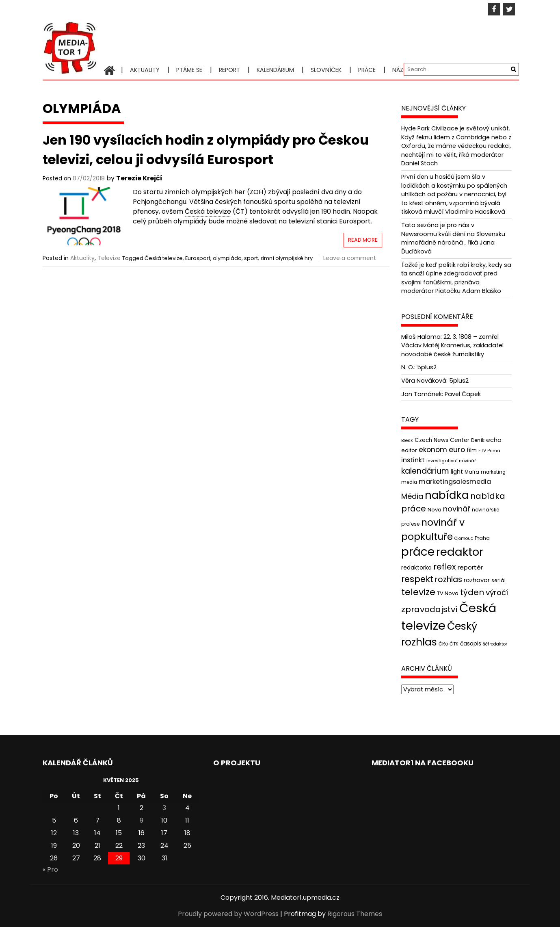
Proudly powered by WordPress (228, 913)
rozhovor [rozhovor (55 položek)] (477, 580)
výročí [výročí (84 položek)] (497, 592)
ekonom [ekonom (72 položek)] (433, 450)
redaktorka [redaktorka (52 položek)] (416, 567)
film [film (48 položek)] (472, 450)
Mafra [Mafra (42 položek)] (472, 471)
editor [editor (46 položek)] (409, 450)
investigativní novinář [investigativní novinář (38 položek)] (451, 460)
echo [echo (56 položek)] (494, 439)
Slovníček (326, 70)
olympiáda (227, 258)
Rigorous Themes (354, 913)
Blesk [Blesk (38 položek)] (407, 440)
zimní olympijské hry (286, 258)
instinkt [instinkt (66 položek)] (413, 460)
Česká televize (164, 258)
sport (251, 258)
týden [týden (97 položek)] (472, 592)
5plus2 (427, 367)
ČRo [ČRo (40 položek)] (443, 644)
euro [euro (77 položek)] (457, 449)
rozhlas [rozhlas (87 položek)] (448, 579)
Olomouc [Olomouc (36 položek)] (463, 538)
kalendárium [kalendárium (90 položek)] (425, 471)
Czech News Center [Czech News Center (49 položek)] (442, 440)
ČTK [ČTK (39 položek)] (454, 644)
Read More (363, 240)
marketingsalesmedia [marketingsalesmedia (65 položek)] (455, 481)
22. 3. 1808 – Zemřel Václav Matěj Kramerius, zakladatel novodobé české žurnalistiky (452, 345)
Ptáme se (189, 70)
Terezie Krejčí (139, 178)
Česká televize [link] (208, 211)
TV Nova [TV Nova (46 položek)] (447, 593)
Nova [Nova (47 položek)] (434, 509)
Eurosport (197, 258)
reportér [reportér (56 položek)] (470, 567)
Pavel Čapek (463, 394)
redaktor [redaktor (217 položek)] (459, 552)
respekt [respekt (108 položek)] (417, 579)
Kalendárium (275, 70)
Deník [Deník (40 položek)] (477, 440)
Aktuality (145, 70)
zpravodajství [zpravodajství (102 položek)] (429, 609)
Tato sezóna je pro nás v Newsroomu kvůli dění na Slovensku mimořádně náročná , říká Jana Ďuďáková (453, 238)
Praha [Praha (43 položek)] (482, 538)
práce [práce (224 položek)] (418, 552)
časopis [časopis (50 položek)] (470, 644)
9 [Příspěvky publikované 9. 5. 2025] (141, 820)
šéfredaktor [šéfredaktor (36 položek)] (495, 644)
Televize (109, 258)
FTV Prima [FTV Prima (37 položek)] (489, 451)
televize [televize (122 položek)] (418, 592)
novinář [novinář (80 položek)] (456, 509)
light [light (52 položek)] (457, 472)
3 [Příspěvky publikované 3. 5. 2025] (164, 807)
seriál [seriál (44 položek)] (498, 580)
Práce (367, 70)
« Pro (50, 869)
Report (229, 70)
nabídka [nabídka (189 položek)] (447, 494)
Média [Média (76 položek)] (412, 496)
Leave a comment (349, 258)
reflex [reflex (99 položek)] (444, 566)
